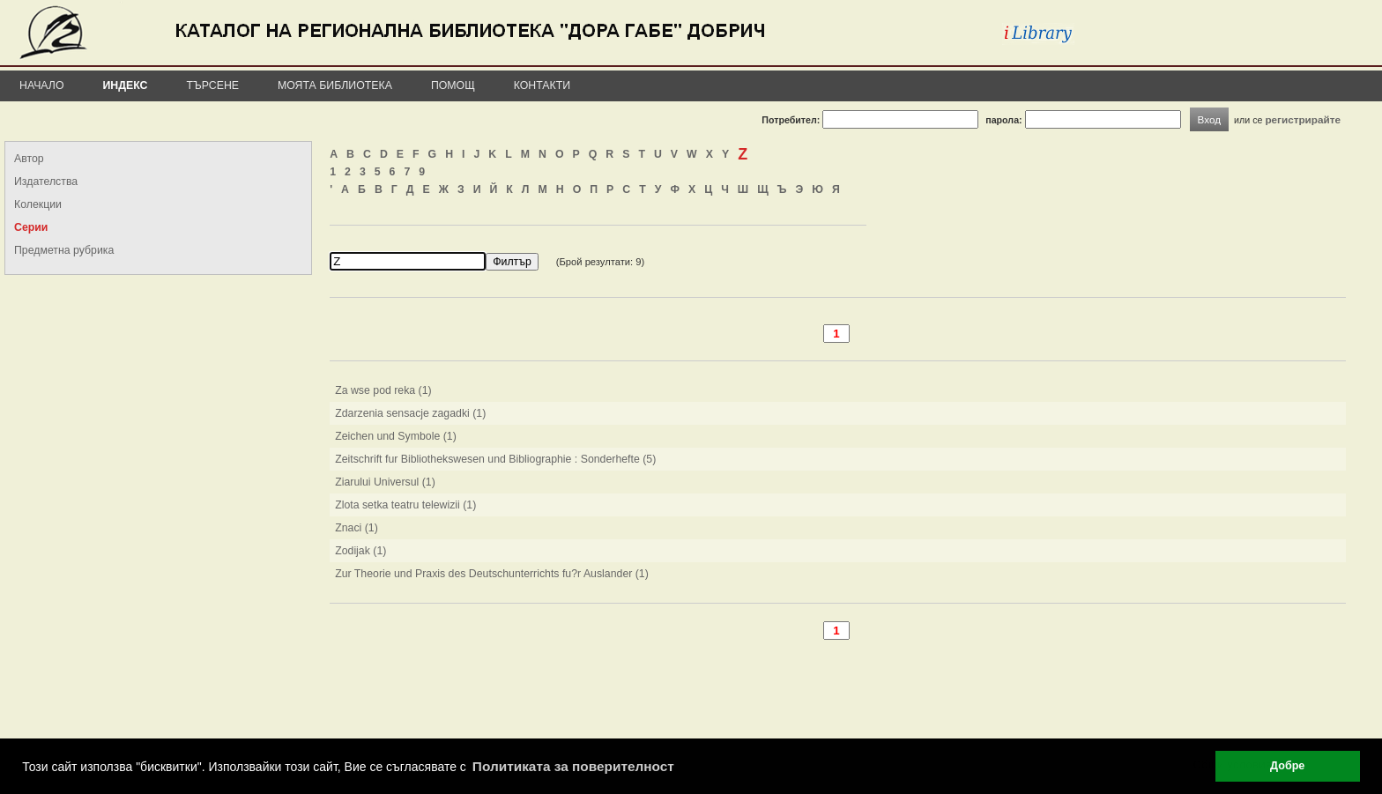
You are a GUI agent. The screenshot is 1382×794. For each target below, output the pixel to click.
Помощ (453, 85)
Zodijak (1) (360, 551)
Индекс (125, 85)
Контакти (542, 85)
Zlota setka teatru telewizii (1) (405, 505)
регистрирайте (1303, 119)
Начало (41, 85)
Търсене (212, 85)
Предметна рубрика (64, 250)
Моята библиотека (335, 85)
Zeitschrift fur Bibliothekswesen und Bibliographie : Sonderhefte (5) (495, 459)
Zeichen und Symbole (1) (396, 436)
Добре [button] (1287, 766)
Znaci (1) (356, 528)
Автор (29, 158)
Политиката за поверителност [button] (573, 766)
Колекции (38, 204)
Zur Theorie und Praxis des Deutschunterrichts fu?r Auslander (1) (492, 574)
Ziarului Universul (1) (385, 482)
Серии (31, 227)
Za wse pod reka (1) (383, 390)
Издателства (46, 181)
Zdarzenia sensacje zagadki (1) (410, 413)
